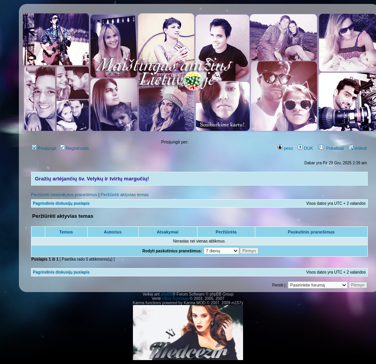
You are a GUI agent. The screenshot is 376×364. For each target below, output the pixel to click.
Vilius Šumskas (175, 298)
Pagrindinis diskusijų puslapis (61, 203)
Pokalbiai (331, 148)
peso (285, 148)
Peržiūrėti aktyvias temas (125, 194)
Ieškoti (357, 148)
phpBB (167, 294)
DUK (305, 148)
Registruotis (74, 148)
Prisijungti (44, 148)
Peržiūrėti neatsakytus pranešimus (64, 194)
